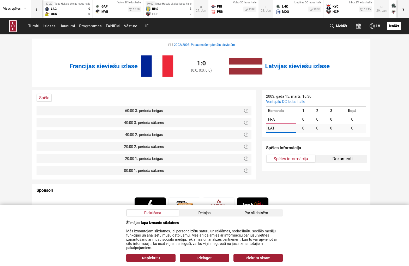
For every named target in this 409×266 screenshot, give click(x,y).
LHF (144, 26)
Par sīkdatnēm (256, 213)
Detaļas (204, 213)
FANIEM (113, 26)
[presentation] (36, 9)
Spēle (44, 97)
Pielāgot (204, 258)
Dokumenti (342, 158)
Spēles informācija (291, 158)
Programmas (90, 26)
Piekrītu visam (258, 258)
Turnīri (33, 26)
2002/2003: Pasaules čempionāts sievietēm (204, 45)
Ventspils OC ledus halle (285, 102)
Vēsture (130, 26)
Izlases (49, 26)
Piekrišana (152, 213)
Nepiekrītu (151, 258)
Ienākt (394, 26)
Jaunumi (67, 26)
